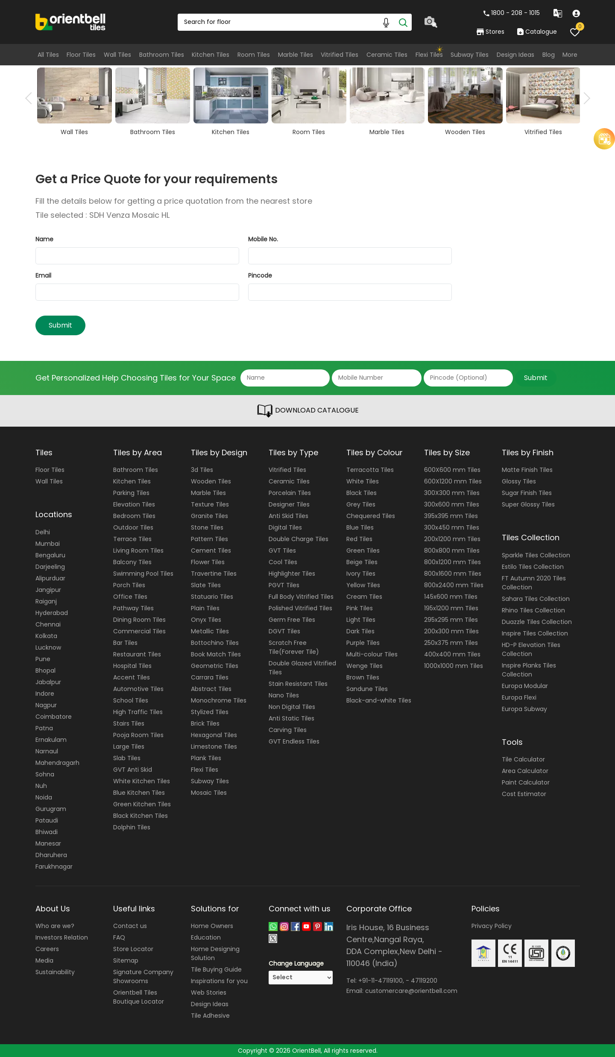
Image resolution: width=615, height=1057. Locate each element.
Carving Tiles (288, 730)
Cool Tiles (283, 562)
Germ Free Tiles (292, 619)
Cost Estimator (524, 794)
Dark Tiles (360, 631)
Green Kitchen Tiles (142, 804)
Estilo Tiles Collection (533, 566)
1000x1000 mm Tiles (453, 666)
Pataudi (46, 820)
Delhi (42, 532)
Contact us (130, 926)
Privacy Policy (492, 926)
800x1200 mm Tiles (452, 562)
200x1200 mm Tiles (452, 539)
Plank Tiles (206, 758)
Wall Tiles (117, 54)
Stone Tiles (207, 527)
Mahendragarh (57, 762)
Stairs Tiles (128, 723)
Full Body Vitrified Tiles (301, 596)
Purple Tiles (363, 642)
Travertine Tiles (214, 573)
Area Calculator (525, 771)
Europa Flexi (519, 697)
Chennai (48, 624)
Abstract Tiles (211, 689)
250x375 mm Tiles (451, 642)
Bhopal (45, 670)
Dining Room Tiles (139, 619)
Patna (44, 728)
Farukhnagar (54, 866)
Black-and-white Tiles (378, 700)
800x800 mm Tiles (452, 550)
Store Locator (133, 949)
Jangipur (48, 590)
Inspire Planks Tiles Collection (529, 670)
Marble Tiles (295, 54)
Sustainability (55, 972)
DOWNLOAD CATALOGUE (307, 411)
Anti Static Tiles (291, 718)
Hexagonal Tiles (214, 735)
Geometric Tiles (214, 666)
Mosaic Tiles (209, 792)
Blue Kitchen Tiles (139, 792)
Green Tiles (363, 550)
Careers (47, 949)
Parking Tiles (131, 493)
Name (44, 239)
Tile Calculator (523, 759)
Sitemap (125, 960)
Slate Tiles (206, 585)
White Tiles (362, 481)
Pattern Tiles (209, 539)
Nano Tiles (284, 695)
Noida (43, 797)
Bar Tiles (125, 642)
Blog (548, 54)
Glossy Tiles (519, 481)
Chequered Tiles (370, 516)
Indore (44, 693)
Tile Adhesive (210, 1015)
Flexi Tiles (429, 54)
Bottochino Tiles (215, 642)
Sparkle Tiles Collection (536, 555)
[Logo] (70, 21)
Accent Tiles (131, 677)
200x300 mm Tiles (451, 631)
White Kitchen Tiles (141, 781)
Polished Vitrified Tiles (300, 608)
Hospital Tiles (132, 666)
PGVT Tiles (284, 585)
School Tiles (130, 700)
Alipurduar (50, 578)
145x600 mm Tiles (450, 596)
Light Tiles (360, 619)
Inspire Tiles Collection (535, 633)
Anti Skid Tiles (288, 516)
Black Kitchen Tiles (140, 815)
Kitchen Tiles (210, 54)
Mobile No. (263, 239)
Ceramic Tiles (386, 54)
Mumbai (47, 543)
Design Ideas (515, 54)
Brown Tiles (362, 677)
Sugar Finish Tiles (527, 493)
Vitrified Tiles (339, 54)
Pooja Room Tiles (138, 735)
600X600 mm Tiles (452, 470)
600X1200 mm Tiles (453, 481)
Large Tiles (128, 746)
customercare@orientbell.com (411, 991)
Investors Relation (61, 937)
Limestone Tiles (214, 746)
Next (584, 98)
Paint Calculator (526, 782)
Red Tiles (359, 539)
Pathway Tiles (133, 608)
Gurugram (50, 809)
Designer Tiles (289, 504)
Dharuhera (51, 855)
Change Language (296, 963)
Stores (490, 31)
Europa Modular (525, 686)
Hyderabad (51, 613)
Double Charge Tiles (298, 539)
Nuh (41, 786)
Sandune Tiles (367, 689)
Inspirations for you (219, 981)
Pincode (260, 275)
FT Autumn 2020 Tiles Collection (534, 582)
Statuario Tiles (212, 596)
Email (43, 275)
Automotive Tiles (138, 689)
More (569, 54)
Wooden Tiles (211, 481)
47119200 (424, 980)
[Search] (403, 22)
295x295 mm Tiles (451, 619)
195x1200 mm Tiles (451, 608)
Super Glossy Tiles (528, 504)
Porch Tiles (129, 585)
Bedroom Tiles (134, 516)
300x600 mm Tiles (451, 504)
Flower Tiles (208, 562)
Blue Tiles (360, 527)
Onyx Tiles (206, 619)
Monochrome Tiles (218, 700)
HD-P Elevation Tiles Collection (531, 649)
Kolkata (46, 636)
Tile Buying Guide (216, 969)
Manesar (48, 843)
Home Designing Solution (215, 953)
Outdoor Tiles (133, 527)
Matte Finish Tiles (527, 470)
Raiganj (46, 601)
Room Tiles (253, 54)
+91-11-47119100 (380, 980)
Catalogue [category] (536, 31)
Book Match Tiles (216, 654)
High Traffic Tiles (138, 712)
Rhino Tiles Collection (533, 610)
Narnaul (46, 751)
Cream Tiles (364, 596)
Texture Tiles (210, 504)
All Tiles (48, 54)
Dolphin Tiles (131, 827)
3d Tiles (202, 470)
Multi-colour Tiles (372, 654)
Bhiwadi (46, 832)
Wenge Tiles (364, 666)
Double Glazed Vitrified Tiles (302, 667)
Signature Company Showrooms (143, 976)
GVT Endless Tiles (294, 741)
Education (206, 937)
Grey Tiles (360, 504)
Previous (31, 98)
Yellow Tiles (363, 585)
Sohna (44, 774)
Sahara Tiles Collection (536, 598)
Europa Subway (524, 709)
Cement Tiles (211, 550)
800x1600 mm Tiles (452, 573)
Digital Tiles (285, 527)
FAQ (119, 937)
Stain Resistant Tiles (298, 683)
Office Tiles (130, 596)
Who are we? (54, 926)
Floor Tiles (81, 54)
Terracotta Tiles (370, 470)
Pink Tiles (359, 608)
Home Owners (212, 926)
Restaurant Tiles (137, 654)
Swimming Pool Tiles (143, 573)
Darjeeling (50, 566)
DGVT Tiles (284, 631)
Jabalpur (48, 682)
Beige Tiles (362, 562)
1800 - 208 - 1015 (511, 13)
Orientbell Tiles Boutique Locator (138, 997)
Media (44, 960)
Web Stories (208, 992)
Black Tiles (361, 493)
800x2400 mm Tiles (453, 585)
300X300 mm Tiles (452, 493)
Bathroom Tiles (161, 54)
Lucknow (48, 647)
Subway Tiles (470, 54)
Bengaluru (50, 555)
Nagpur (46, 705)
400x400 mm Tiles (452, 654)
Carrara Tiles (209, 677)
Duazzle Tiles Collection (537, 622)
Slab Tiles (127, 758)
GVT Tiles (282, 550)
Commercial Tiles (139, 631)
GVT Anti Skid (132, 769)
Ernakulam (51, 739)
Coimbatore (53, 716)
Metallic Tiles (210, 631)
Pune (42, 659)
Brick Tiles (205, 723)
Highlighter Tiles (292, 573)
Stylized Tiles (209, 712)
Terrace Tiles (132, 539)
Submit (60, 325)
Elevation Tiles (134, 504)
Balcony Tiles (132, 562)
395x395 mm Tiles (451, 516)
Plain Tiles (205, 608)
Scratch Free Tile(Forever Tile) (294, 647)
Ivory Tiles (360, 573)
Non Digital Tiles (292, 707)
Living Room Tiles (138, 550)
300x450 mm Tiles (451, 527)
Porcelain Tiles (290, 493)
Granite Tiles (209, 516)
